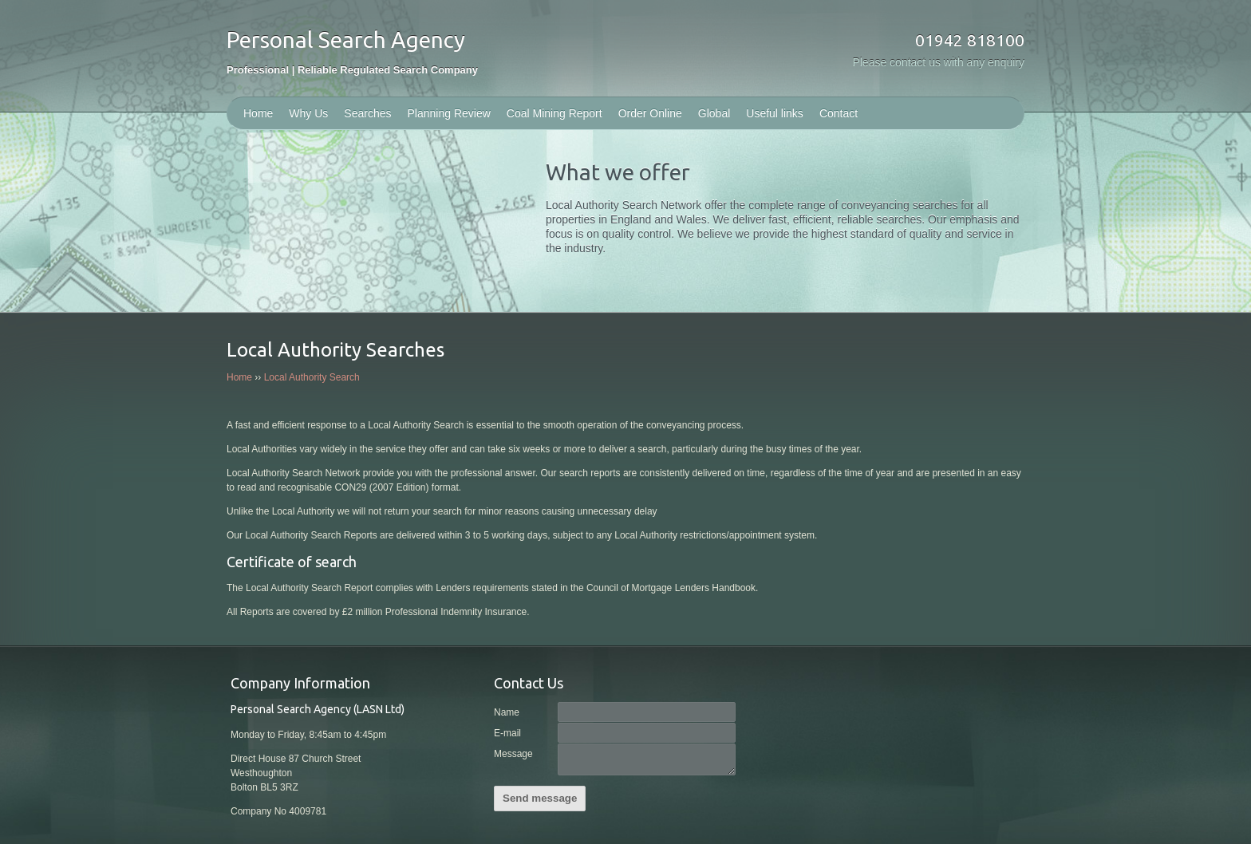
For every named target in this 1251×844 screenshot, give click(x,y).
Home (258, 113)
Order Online (650, 113)
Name (506, 712)
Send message (540, 798)
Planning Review (449, 113)
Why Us (308, 113)
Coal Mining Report (554, 113)
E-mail (507, 733)
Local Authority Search (312, 377)
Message (513, 753)
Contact (838, 113)
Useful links (774, 113)
